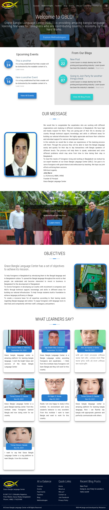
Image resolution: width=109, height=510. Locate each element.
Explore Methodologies (54, 37)
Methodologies (47, 6)
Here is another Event (27, 77)
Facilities (58, 6)
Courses (36, 6)
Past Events (41, 492)
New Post (75, 59)
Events (71, 6)
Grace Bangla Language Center (14, 489)
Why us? (79, 6)
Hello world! (84, 492)
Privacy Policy (63, 500)
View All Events (27, 95)
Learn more (20, 69)
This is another (23, 60)
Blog (65, 6)
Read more (100, 68)
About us (88, 6)
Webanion (102, 508)
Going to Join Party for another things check (86, 77)
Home (61, 486)
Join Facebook (64, 497)
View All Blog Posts (81, 97)
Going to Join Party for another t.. (92, 489)
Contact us (97, 6)
